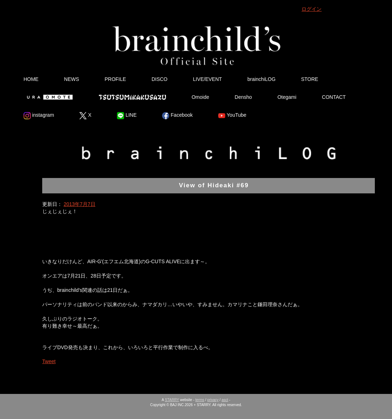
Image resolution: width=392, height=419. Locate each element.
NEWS (71, 79)
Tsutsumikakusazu (132, 97)
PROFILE (115, 79)
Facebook (177, 115)
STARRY (172, 400)
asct (224, 400)
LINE (127, 115)
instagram (39, 115)
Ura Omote (48, 97)
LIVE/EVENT (207, 79)
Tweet (48, 361)
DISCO (159, 79)
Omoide (200, 97)
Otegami (287, 97)
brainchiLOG (262, 79)
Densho (243, 97)
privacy (213, 400)
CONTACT (334, 97)
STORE (309, 79)
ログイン (312, 9)
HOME (31, 79)
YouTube (232, 115)
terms (199, 400)
